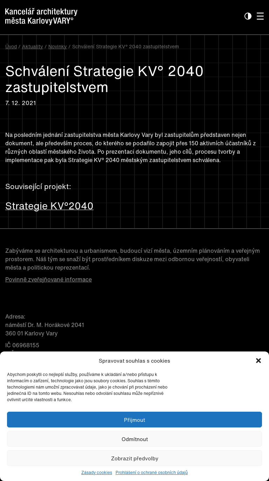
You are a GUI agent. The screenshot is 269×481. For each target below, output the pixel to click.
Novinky (57, 46)
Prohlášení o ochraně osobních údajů (152, 472)
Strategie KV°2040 (49, 205)
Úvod (11, 46)
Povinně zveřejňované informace (48, 279)
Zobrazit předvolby (134, 458)
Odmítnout (135, 439)
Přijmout (134, 420)
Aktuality (32, 46)
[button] (258, 360)
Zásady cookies (96, 472)
